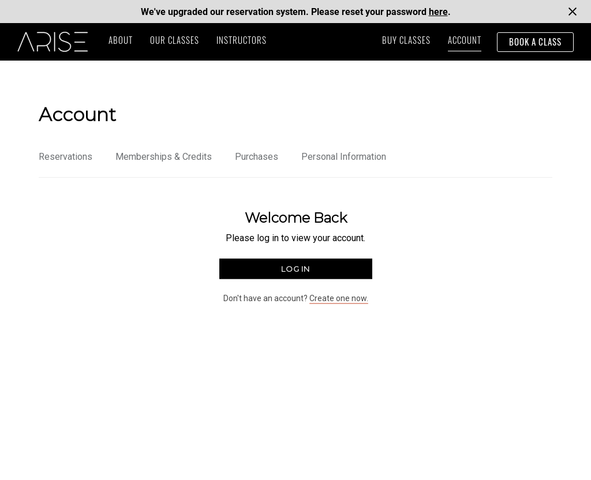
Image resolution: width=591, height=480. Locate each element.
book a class (535, 41)
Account (464, 42)
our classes (174, 42)
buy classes (406, 42)
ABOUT (121, 42)
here (438, 11)
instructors (241, 42)
